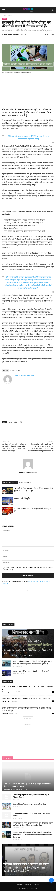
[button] (53, 10)
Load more (28, 718)
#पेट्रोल (15, 422)
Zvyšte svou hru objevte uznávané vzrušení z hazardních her (26, 698)
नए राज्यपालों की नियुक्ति (22, 498)
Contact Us (36, 885)
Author (5, 370)
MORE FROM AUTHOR (26, 483)
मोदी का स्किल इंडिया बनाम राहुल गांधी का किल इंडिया (29, 804)
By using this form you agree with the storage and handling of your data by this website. (28, 568)
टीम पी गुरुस (5, 713)
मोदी (21, 422)
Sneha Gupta (6, 692)
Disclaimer (20, 885)
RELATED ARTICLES (10, 483)
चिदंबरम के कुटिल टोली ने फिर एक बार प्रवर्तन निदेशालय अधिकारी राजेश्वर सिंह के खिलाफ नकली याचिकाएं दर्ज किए (26, 868)
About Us (28, 885)
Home (4, 15)
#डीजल (10, 422)
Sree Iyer (6, 874)
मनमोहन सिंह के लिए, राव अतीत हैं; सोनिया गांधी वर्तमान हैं (31, 671)
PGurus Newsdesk (9, 656)
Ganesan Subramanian (11, 34)
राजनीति (10, 15)
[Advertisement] (28, 3)
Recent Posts (15, 370)
